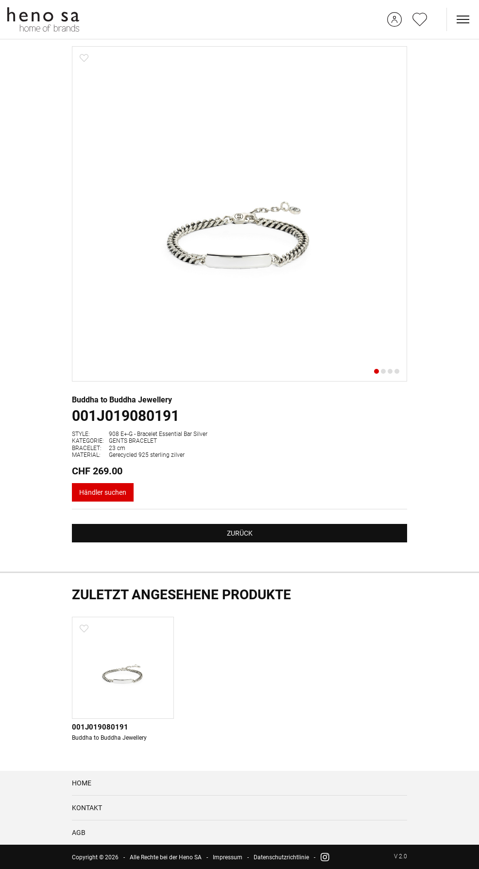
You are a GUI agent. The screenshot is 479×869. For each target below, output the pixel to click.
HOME (81, 783)
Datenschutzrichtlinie (281, 857)
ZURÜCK (240, 533)
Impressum (227, 857)
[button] (376, 371)
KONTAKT (87, 808)
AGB (79, 832)
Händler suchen (102, 492)
